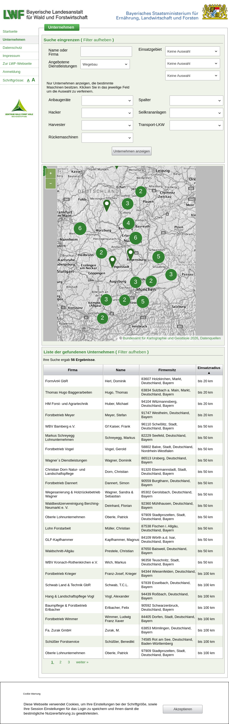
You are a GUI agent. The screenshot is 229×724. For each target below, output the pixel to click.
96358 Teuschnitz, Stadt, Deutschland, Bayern (160, 562)
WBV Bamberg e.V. (60, 426)
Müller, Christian (117, 528)
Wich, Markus (115, 562)
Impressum (11, 56)
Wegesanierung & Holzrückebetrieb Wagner (72, 494)
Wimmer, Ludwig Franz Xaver (118, 619)
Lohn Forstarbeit (58, 528)
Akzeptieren (183, 709)
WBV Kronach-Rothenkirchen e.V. (71, 562)
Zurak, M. (112, 630)
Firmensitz (167, 370)
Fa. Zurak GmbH (58, 630)
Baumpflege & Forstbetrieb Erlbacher (66, 607)
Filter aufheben (97, 39)
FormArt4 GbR (56, 381)
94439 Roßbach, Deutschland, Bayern (164, 596)
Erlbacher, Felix (117, 608)
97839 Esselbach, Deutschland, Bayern (165, 585)
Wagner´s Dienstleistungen (66, 460)
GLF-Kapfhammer (59, 540)
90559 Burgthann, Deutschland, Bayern (165, 483)
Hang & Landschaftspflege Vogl (69, 596)
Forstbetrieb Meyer (60, 415)
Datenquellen (210, 338)
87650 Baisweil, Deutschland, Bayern (164, 551)
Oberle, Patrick (116, 517)
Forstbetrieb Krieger (60, 574)
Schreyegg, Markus (120, 438)
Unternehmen (14, 39)
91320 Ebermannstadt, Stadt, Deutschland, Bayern (164, 471)
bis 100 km (206, 574)
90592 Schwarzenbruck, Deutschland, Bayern (160, 607)
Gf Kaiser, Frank (117, 426)
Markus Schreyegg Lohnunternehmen (60, 437)
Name (120, 370)
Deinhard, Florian (118, 506)
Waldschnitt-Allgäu (59, 551)
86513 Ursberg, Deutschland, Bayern (164, 460)
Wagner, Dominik (118, 460)
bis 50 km (205, 426)
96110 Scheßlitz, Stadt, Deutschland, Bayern (159, 426)
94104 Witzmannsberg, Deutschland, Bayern (159, 403)
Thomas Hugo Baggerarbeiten (68, 392)
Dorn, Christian (116, 472)
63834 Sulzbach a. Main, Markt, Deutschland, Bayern (165, 392)
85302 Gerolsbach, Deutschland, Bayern (166, 494)
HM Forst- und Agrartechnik (66, 404)
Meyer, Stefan (116, 415)
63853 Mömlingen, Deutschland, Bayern (166, 630)
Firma (72, 370)
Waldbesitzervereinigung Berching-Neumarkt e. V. (72, 505)
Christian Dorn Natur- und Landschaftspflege (65, 471)
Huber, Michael (116, 404)
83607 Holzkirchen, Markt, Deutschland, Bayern (161, 381)
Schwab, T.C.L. (117, 585)
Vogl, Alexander (117, 596)
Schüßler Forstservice (62, 642)
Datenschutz (12, 48)
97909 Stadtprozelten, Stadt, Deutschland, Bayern (163, 517)
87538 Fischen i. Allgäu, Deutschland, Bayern (160, 528)
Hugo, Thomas (116, 392)
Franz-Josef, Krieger (121, 574)
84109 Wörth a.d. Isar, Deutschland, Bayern (158, 539)
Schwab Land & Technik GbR (68, 585)
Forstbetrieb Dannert (61, 483)
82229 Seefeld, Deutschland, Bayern (163, 437)
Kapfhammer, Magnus (122, 540)
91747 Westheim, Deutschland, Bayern (165, 415)
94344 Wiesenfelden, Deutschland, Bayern (168, 573)
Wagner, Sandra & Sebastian (119, 494)
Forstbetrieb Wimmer (61, 619)
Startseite (10, 31)
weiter (82, 662)
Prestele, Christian (119, 551)
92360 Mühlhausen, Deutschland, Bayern (167, 505)
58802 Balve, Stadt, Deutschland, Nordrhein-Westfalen (167, 449)
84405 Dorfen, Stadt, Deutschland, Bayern (168, 619)
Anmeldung (12, 72)
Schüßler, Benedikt (119, 642)
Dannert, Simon (117, 483)
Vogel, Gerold (115, 449)
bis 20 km (205, 381)
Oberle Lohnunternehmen (65, 517)
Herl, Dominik (115, 381)
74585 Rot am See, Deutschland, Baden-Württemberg (167, 641)
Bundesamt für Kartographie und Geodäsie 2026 (160, 338)
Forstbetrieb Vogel (59, 449)
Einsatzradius (209, 368)
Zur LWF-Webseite (17, 64)
